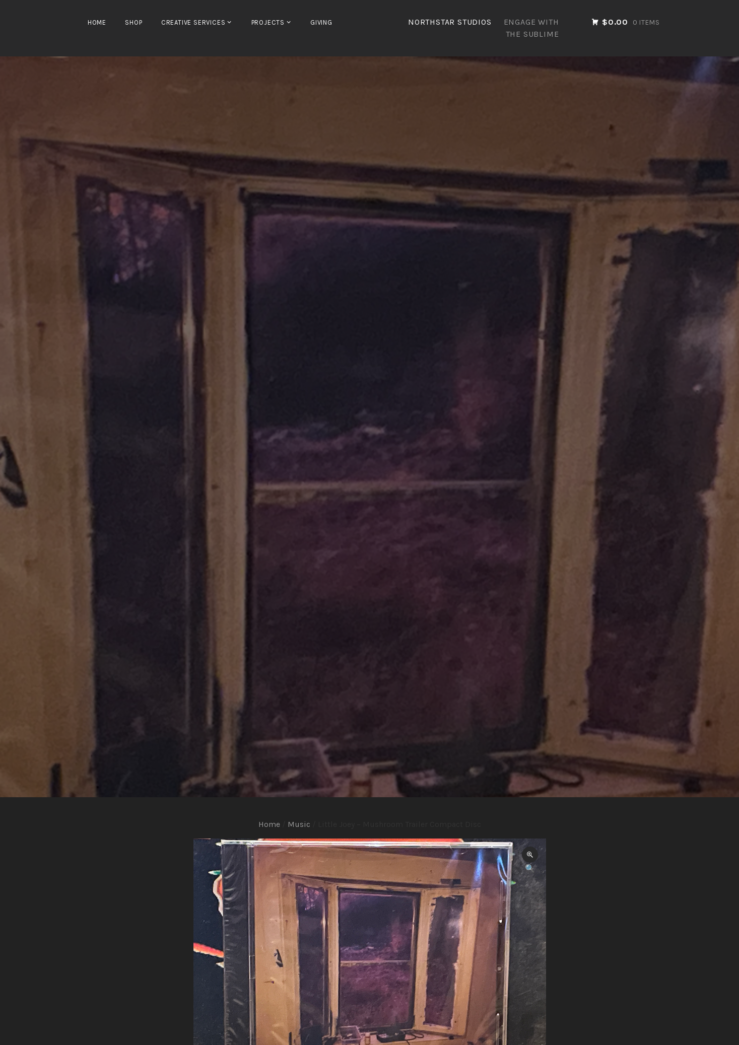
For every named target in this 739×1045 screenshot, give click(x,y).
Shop (133, 22)
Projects (268, 22)
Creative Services (193, 22)
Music (299, 824)
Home (97, 22)
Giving (321, 22)
